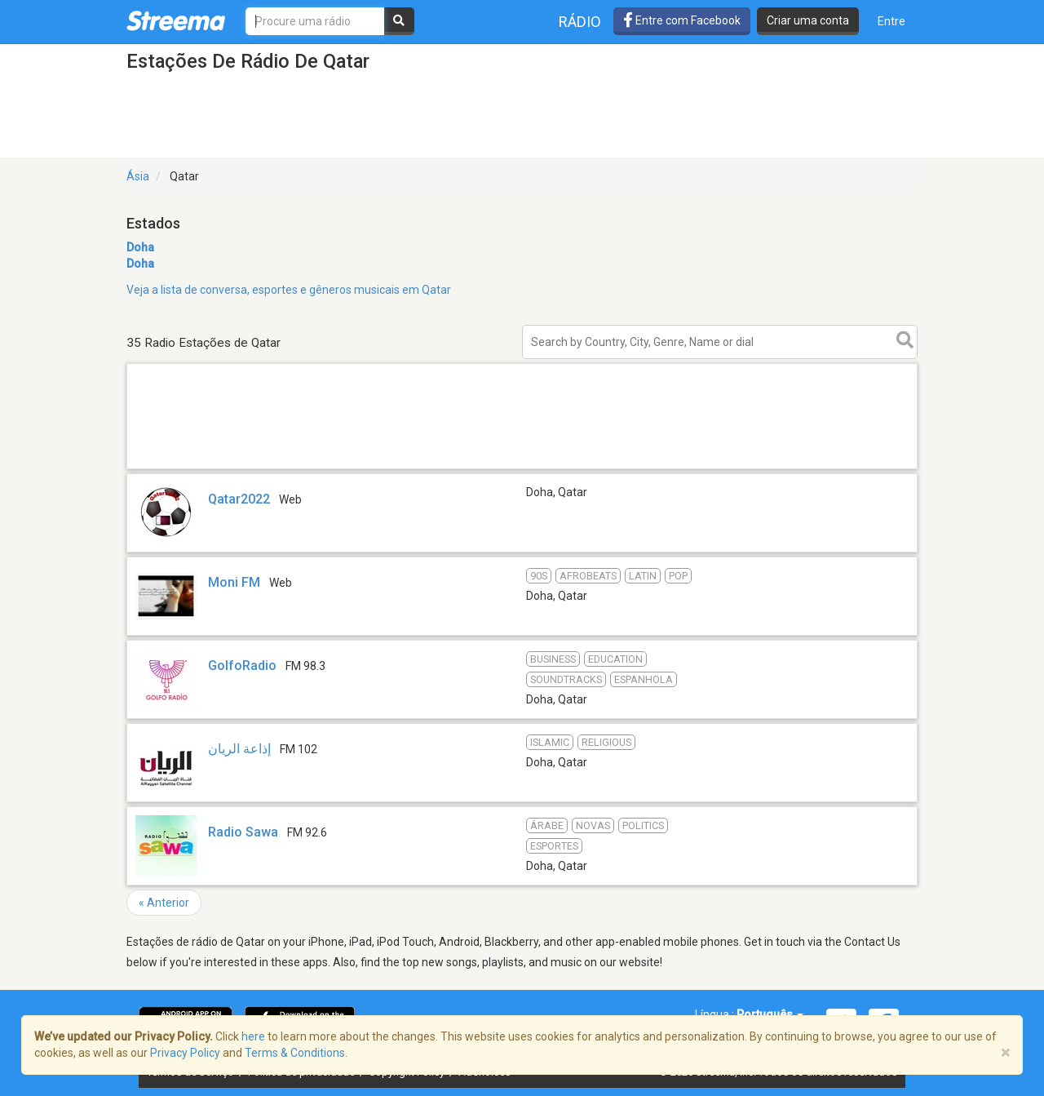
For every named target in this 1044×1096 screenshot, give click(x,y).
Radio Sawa (243, 832)
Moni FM (234, 582)
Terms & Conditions (295, 1052)
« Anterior (164, 902)
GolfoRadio (242, 665)
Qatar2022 (239, 499)
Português (770, 1014)
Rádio (580, 21)
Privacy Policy (185, 1052)
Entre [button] (891, 21)
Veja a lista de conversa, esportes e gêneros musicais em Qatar (288, 289)
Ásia (137, 176)
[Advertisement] (522, 468)
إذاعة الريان (239, 749)
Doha (140, 247)
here (253, 1036)
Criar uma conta (808, 20)
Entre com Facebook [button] (682, 20)
